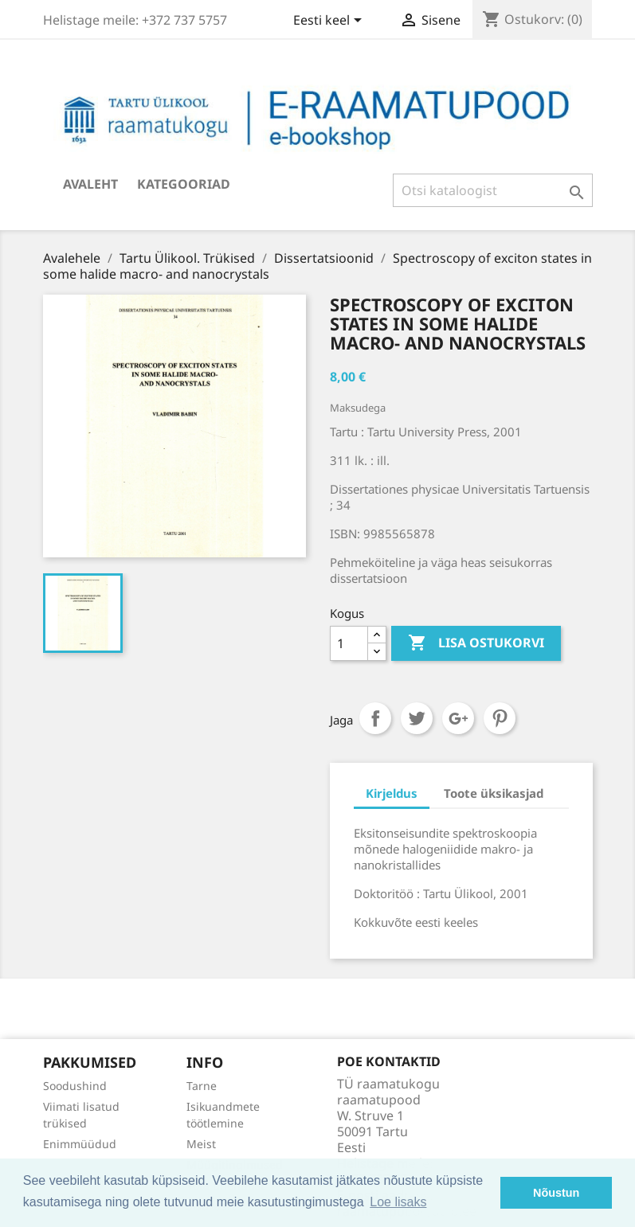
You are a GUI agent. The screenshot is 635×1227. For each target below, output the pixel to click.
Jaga (375, 718)
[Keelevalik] (330, 21)
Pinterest (499, 718)
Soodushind (75, 1085)
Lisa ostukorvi (476, 643)
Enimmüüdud (79, 1143)
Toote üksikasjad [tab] (493, 793)
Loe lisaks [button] (398, 1202)
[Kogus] (349, 643)
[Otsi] (493, 190)
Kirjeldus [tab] (391, 793)
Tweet (417, 718)
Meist (201, 1143)
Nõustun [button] (556, 1192)
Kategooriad (183, 184)
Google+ (458, 718)
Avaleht (90, 184)
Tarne (201, 1085)
